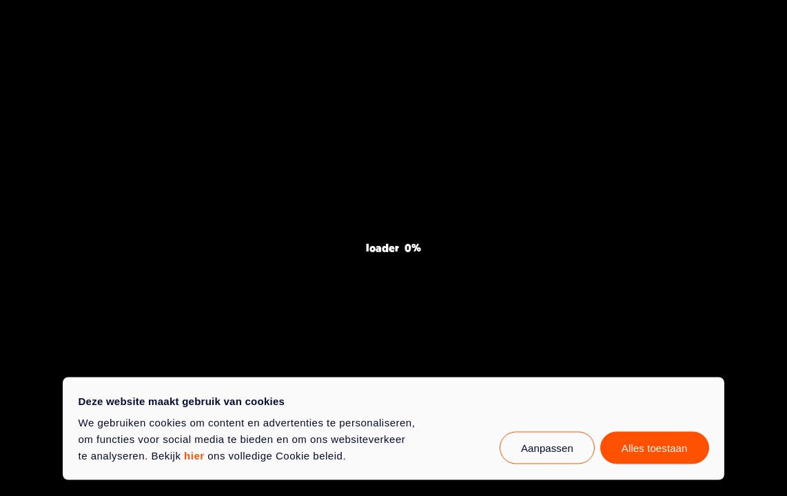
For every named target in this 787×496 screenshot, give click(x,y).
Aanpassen (547, 448)
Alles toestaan (655, 448)
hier (194, 456)
